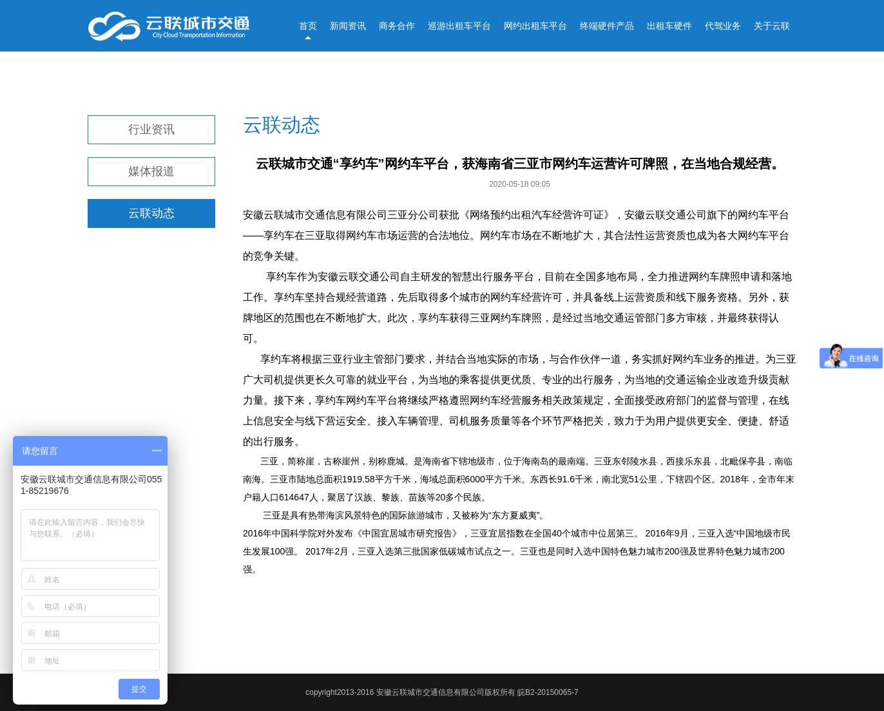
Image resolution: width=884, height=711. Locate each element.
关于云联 (772, 26)
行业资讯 (151, 129)
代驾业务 (723, 26)
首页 (308, 26)
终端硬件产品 (607, 26)
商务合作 (397, 26)
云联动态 (151, 213)
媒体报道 (151, 171)
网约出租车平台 (535, 26)
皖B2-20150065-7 (548, 692)
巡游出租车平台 (459, 26)
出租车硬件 (669, 26)
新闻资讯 (348, 26)
